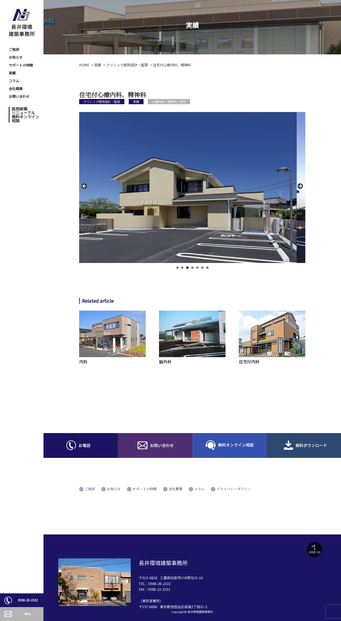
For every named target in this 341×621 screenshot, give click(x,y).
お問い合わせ (19, 96)
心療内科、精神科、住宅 (169, 101)
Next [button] (300, 186)
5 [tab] (197, 267)
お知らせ (16, 57)
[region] (192, 187)
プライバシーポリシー (233, 488)
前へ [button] (84, 186)
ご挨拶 (14, 49)
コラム (14, 80)
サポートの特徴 (21, 65)
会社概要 (16, 88)
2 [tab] (182, 267)
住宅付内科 (249, 362)
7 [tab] (207, 267)
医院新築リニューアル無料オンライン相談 (25, 114)
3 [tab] (187, 267)
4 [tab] (192, 267)
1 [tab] (177, 267)
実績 (12, 72)
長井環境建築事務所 (200, 612)
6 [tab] (202, 267)
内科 (83, 362)
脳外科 (165, 362)
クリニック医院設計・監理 (102, 101)
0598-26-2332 (28, 600)
